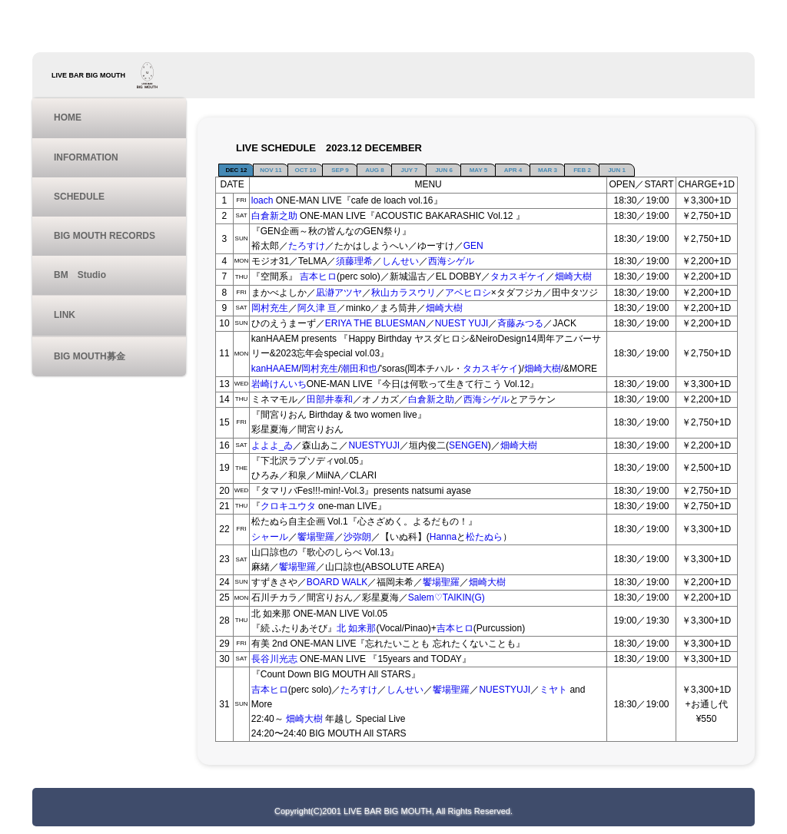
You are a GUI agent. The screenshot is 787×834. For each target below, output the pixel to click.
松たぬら (484, 536)
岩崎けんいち (279, 384)
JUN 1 (617, 170)
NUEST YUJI (462, 323)
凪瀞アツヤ (339, 292)
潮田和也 (358, 368)
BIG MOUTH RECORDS (104, 235)
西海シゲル (451, 261)
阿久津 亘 (317, 308)
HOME (67, 117)
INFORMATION (86, 157)
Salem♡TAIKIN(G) (446, 597)
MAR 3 (547, 170)
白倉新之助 (274, 215)
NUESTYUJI (374, 445)
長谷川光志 (274, 659)
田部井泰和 (330, 399)
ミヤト (553, 689)
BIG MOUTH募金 (89, 356)
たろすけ (306, 245)
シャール (269, 536)
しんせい (400, 261)
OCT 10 (305, 170)
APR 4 (513, 170)
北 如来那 (356, 628)
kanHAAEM (275, 368)
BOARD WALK (337, 582)
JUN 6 (444, 170)
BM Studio (80, 275)
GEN (473, 245)
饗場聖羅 (315, 536)
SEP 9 (340, 170)
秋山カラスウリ (403, 292)
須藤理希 (354, 261)
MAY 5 (479, 170)
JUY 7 (408, 170)
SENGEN (468, 445)
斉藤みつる (520, 323)
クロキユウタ (288, 506)
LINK (64, 314)
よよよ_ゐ (272, 445)
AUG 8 (374, 170)
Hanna (443, 536)
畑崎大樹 (573, 276)
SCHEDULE (79, 196)
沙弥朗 (357, 536)
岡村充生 (269, 308)
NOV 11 (270, 170)
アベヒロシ (468, 292)
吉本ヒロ (318, 276)
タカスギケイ (518, 276)
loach (262, 200)
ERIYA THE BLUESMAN (375, 323)
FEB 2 (582, 170)
